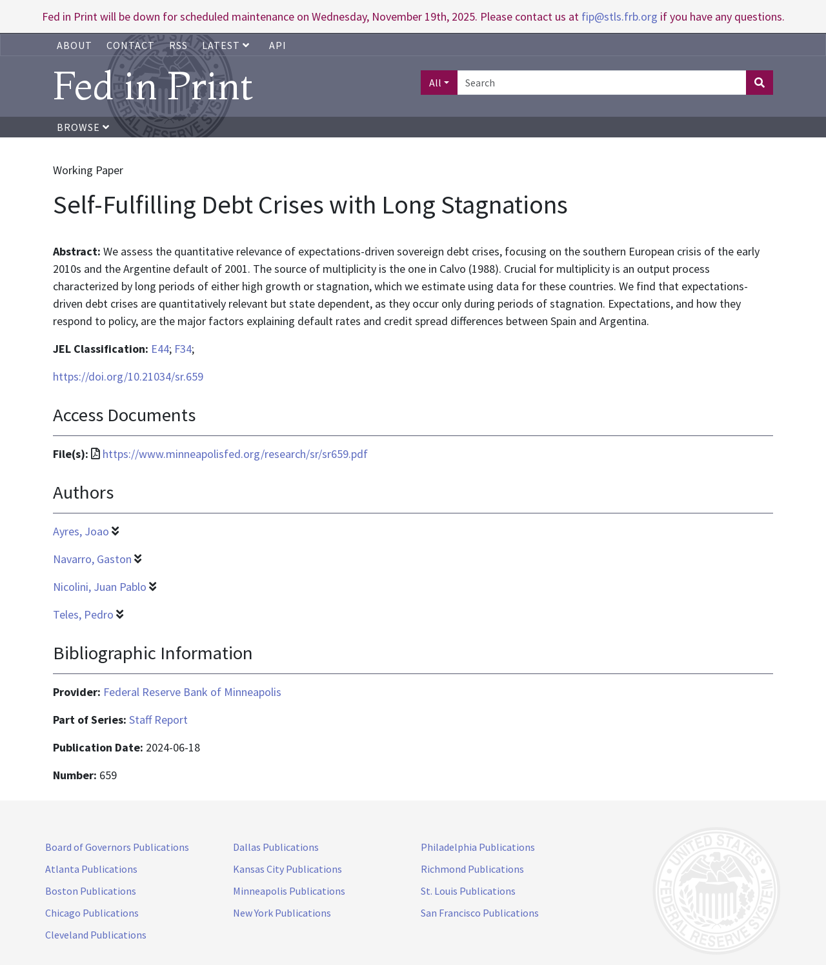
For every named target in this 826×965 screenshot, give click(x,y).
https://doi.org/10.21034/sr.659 (128, 376)
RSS (178, 45)
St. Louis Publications (468, 890)
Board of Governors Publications (117, 847)
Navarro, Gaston (92, 559)
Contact (130, 45)
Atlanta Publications (91, 868)
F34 (183, 348)
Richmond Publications (472, 868)
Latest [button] (227, 45)
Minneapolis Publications (289, 890)
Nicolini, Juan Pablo (99, 586)
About (74, 45)
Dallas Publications (276, 847)
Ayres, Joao (81, 531)
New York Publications (282, 912)
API (278, 45)
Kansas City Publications (287, 868)
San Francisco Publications (480, 912)
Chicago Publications (92, 912)
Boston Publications (90, 890)
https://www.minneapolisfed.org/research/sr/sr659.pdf (235, 453)
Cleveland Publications (95, 934)
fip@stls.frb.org (619, 16)
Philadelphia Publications (478, 847)
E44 (160, 348)
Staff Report (158, 719)
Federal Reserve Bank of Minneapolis (192, 691)
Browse (83, 127)
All (435, 82)
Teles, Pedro (83, 614)
